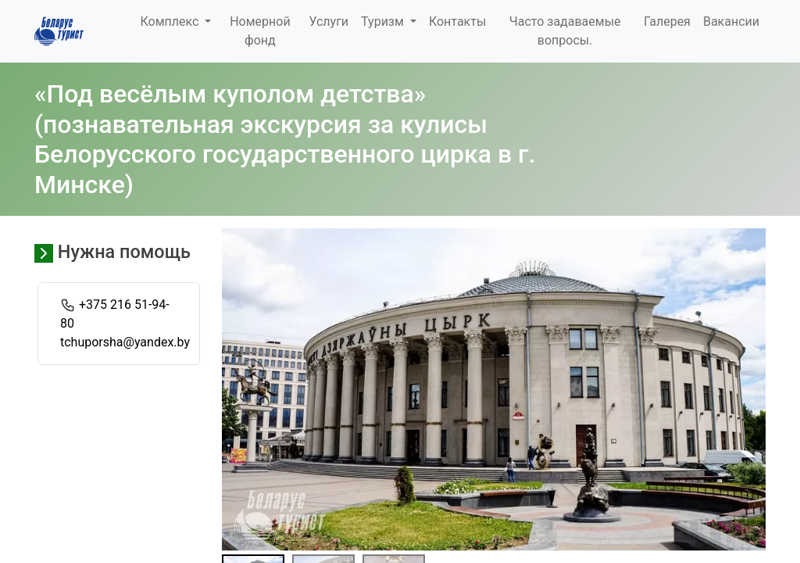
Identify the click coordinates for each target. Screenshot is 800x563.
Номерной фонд (260, 31)
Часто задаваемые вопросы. (565, 31)
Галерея (667, 21)
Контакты (457, 21)
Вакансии (731, 21)
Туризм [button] (384, 21)
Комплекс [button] (171, 21)
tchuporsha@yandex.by (125, 342)
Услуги (328, 21)
